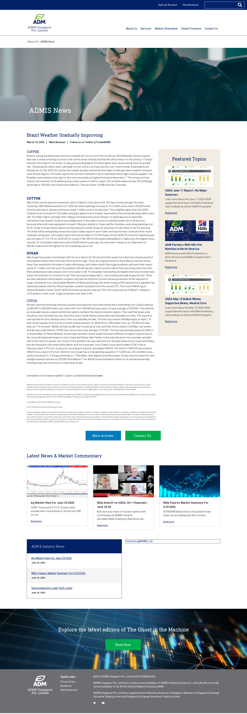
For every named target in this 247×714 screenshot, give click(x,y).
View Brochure (190, 4)
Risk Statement (68, 690)
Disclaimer (66, 686)
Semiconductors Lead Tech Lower (51, 589)
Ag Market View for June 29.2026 (52, 503)
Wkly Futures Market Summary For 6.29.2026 (58, 574)
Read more (171, 213)
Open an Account (167, 4)
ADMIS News (47, 41)
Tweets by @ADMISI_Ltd (138, 542)
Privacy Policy (67, 682)
